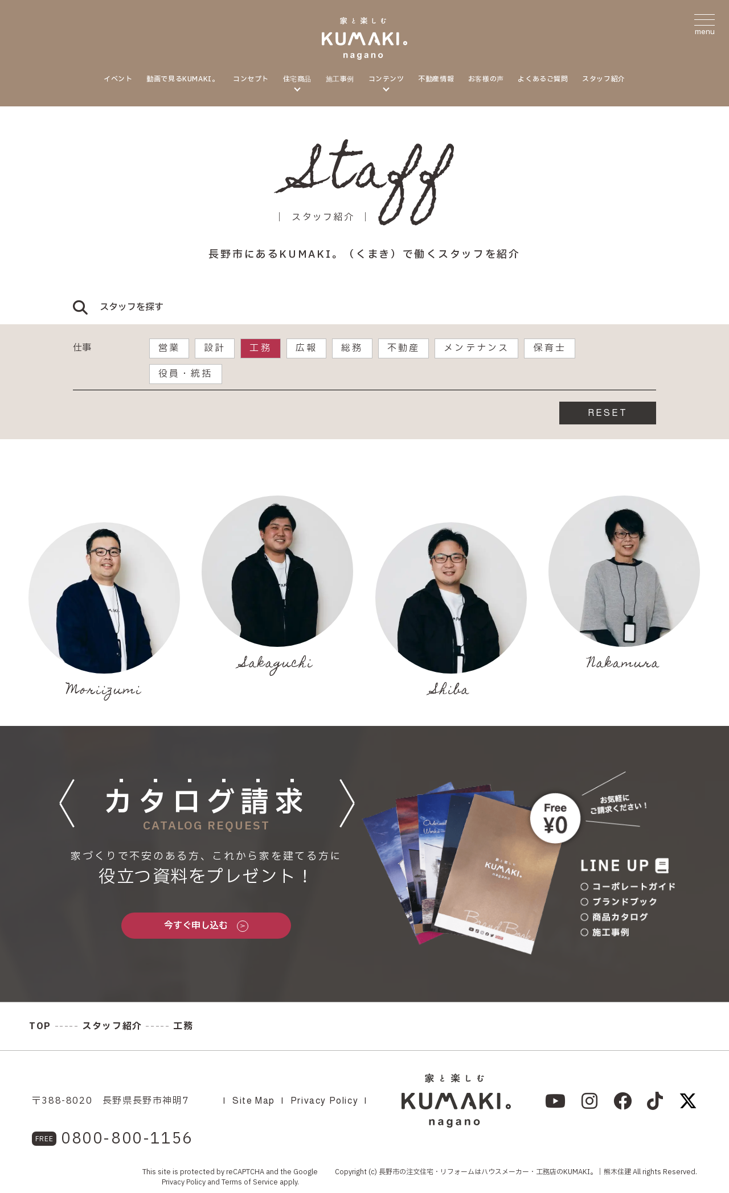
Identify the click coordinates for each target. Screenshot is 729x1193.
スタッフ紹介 (603, 79)
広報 (306, 348)
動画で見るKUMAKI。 (182, 79)
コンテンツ (386, 79)
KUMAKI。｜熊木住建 (597, 1172)
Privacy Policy (324, 1100)
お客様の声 (486, 79)
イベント (118, 79)
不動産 (403, 348)
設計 (215, 348)
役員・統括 (185, 374)
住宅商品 (297, 79)
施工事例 (340, 79)
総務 (352, 348)
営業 (169, 348)
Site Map (253, 1100)
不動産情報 (436, 79)
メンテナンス (476, 348)
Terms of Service (250, 1182)
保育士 (549, 348)
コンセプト (251, 79)
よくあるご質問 (543, 79)
